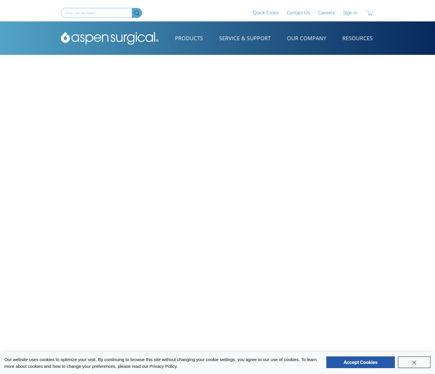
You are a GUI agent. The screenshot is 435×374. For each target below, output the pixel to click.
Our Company (306, 38)
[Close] (414, 362)
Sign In (350, 12)
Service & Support (245, 38)
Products (189, 38)
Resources (357, 38)
